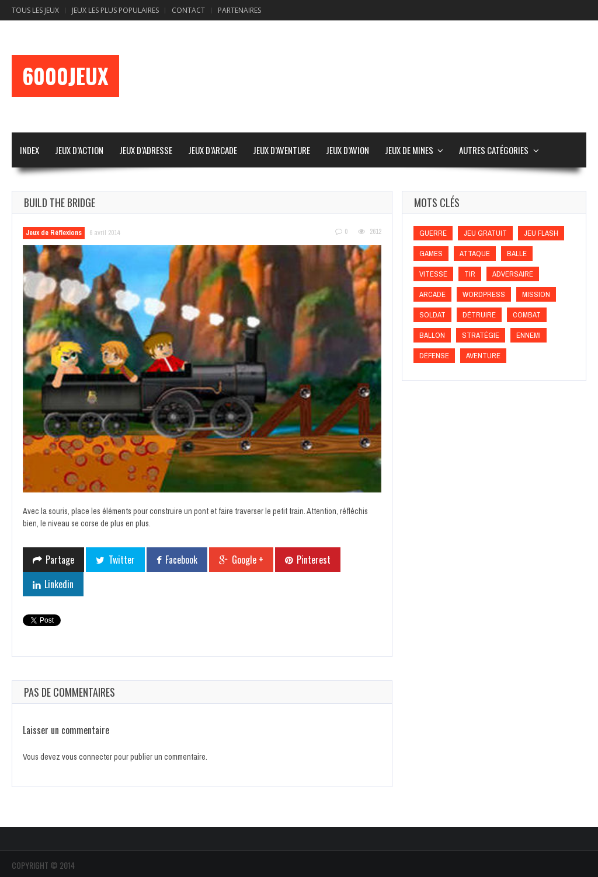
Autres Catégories (494, 150)
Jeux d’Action (79, 150)
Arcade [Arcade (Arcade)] (432, 294)
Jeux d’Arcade (212, 150)
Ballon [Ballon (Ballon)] (432, 335)
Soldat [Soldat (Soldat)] (432, 315)
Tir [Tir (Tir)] (469, 274)
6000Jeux (65, 76)
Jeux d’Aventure (281, 150)
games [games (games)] (431, 253)
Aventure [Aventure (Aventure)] (483, 356)
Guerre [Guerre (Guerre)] (433, 233)
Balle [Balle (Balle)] (517, 253)
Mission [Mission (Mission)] (536, 294)
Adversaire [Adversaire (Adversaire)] (512, 274)
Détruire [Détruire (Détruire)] (479, 315)
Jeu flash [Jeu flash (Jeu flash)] (541, 233)
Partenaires (239, 10)
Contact (188, 10)
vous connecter (87, 757)
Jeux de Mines (409, 150)
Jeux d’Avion (347, 150)
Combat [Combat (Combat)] (527, 315)
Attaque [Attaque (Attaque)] (475, 253)
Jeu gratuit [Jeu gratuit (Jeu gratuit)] (485, 233)
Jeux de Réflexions (54, 232)
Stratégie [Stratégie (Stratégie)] (480, 335)
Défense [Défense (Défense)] (434, 356)
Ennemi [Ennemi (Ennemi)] (528, 335)
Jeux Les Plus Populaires (115, 10)
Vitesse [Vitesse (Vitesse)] (433, 274)
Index (29, 150)
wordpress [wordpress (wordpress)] (484, 294)
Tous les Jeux (35, 10)
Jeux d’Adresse (145, 150)
